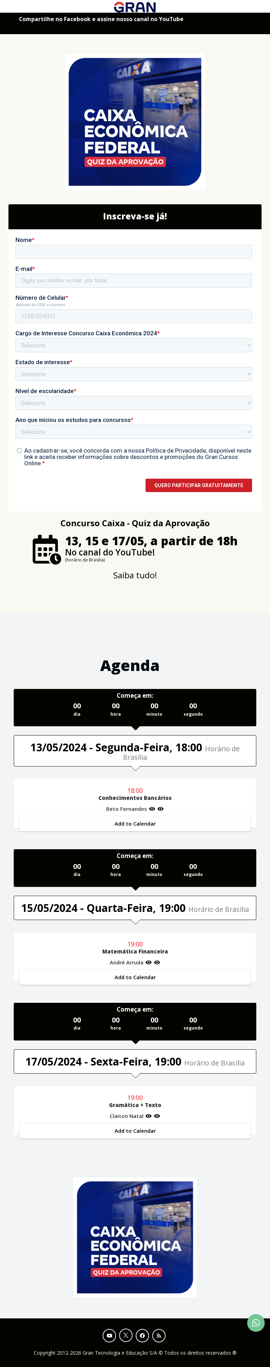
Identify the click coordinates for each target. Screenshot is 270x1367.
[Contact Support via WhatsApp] (256, 1323)
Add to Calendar (135, 823)
